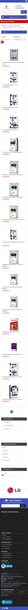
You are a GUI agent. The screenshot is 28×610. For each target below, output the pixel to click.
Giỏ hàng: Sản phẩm (14, 17)
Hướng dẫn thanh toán (7, 555)
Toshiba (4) (5, 450)
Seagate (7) (5, 454)
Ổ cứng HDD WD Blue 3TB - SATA (10, 107)
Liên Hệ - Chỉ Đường (6, 537)
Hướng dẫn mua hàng (6, 553)
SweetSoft (15, 586)
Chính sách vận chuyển (7, 544)
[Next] (16, 411)
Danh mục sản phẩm (7, 21)
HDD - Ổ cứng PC (18, 27)
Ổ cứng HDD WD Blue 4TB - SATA (10, 129)
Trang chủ (4, 25)
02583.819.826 (10, 580)
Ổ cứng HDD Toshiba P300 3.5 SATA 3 (10, 332)
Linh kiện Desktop (8, 27)
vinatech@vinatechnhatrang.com (12, 581)
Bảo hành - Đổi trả (6, 546)
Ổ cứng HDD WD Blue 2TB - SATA (10, 85)
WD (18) (4, 447)
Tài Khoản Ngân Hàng (6, 539)
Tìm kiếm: (3, 36)
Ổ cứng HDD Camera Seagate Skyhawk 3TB (12, 174)
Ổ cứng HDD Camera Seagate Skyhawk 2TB (12, 152)
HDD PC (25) (5, 457)
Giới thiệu (4, 535)
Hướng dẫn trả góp (6, 557)
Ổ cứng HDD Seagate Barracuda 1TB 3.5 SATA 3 (13, 219)
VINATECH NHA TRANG (14, 573)
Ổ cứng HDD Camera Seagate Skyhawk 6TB (12, 197)
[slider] (2, 475)
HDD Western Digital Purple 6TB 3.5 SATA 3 (12, 354)
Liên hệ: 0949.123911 (5, 562)
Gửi (23, 506)
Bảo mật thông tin (6, 548)
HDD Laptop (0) (6, 460)
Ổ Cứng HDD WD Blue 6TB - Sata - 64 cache (12, 376)
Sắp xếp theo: (16, 36)
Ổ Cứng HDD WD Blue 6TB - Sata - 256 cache (12, 399)
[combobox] (19, 39)
